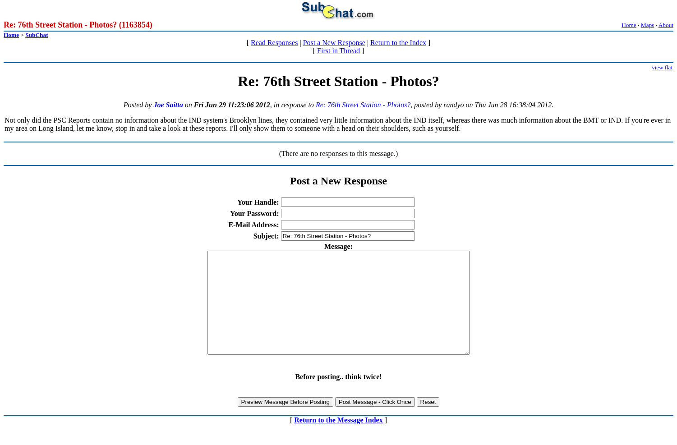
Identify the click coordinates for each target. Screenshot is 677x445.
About (666, 25)
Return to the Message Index (338, 440)
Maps (647, 25)
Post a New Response (334, 42)
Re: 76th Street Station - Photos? (363, 105)
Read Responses (274, 42)
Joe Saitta (168, 105)
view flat (662, 67)
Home (629, 25)
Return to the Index (398, 42)
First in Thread (338, 51)
